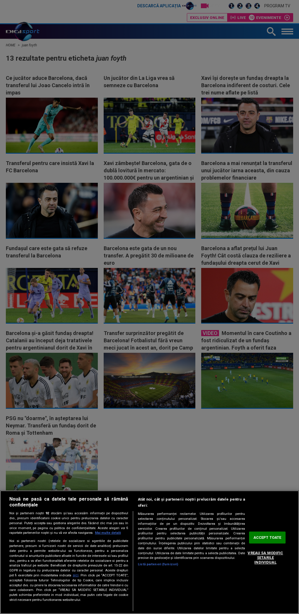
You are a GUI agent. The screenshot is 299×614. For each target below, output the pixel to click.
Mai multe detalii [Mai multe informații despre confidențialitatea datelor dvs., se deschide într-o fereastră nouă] (108, 533)
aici (76, 575)
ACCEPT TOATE (267, 537)
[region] (149, 552)
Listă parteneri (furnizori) (158, 564)
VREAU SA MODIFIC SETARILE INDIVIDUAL (265, 557)
